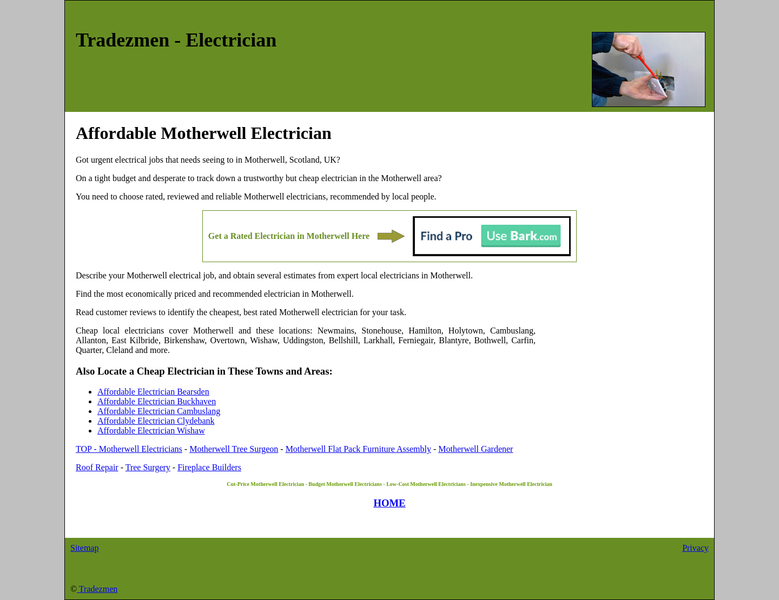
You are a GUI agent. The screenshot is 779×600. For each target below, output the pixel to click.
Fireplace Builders (209, 467)
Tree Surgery (148, 467)
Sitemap (84, 547)
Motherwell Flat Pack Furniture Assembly (358, 449)
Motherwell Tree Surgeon (233, 449)
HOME (389, 503)
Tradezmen (97, 589)
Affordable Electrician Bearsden (153, 391)
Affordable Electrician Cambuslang (158, 411)
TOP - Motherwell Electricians (129, 449)
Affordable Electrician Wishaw (151, 430)
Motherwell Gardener (475, 449)
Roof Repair (97, 467)
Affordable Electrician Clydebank (156, 420)
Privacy (695, 547)
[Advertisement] (619, 377)
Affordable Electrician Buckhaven (156, 401)
